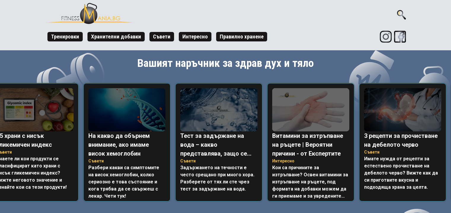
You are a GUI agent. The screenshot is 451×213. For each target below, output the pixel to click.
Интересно (195, 36)
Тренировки (65, 36)
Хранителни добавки (116, 36)
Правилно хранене (242, 36)
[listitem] (128, 142)
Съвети (161, 36)
